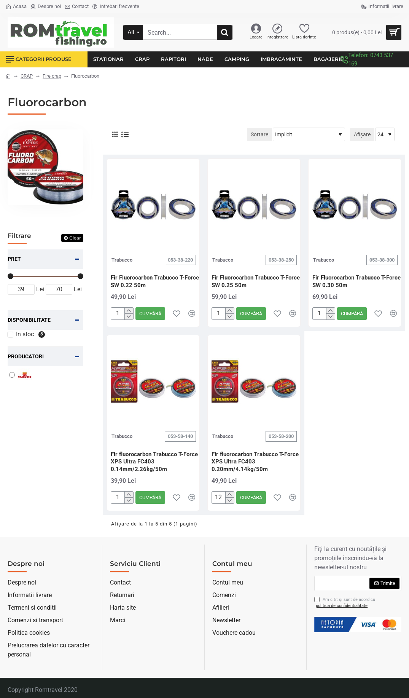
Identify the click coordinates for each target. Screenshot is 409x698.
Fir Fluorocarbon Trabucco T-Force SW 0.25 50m (256, 281)
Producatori (26, 356)
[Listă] (125, 135)
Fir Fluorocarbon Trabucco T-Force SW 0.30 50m (356, 281)
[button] (150, 313)
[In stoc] (10, 334)
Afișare (362, 134)
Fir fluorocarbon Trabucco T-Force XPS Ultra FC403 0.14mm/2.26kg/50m (154, 462)
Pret (14, 259)
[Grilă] (115, 134)
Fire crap (52, 76)
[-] (128, 316)
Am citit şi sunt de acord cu (344, 603)
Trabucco (121, 260)
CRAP (27, 76)
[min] (21, 289)
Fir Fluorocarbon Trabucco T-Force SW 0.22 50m (155, 281)
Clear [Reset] (75, 238)
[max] (59, 289)
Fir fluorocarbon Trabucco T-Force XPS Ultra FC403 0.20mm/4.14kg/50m (255, 462)
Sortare (259, 134)
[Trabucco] (12, 375)
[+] (128, 311)
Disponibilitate (29, 320)
